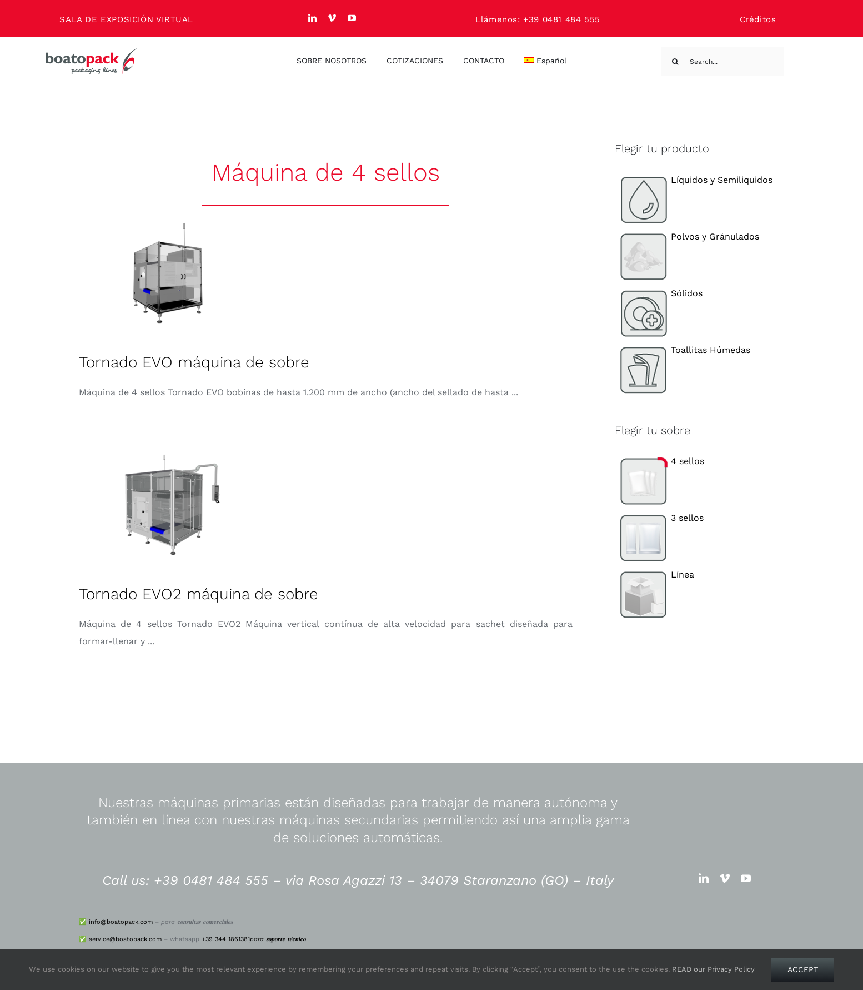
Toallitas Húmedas (682, 350)
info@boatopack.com (121, 922)
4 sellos (659, 461)
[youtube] (352, 18)
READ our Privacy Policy (713, 969)
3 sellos (659, 518)
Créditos (758, 19)
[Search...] (722, 61)
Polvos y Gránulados (687, 236)
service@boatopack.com (125, 939)
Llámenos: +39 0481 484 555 (537, 19)
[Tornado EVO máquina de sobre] (168, 273)
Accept (802, 969)
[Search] (675, 61)
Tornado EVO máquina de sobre (194, 362)
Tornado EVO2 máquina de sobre (198, 594)
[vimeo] (332, 18)
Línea (654, 574)
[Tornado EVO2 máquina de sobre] (168, 505)
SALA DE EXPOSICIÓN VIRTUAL (126, 19)
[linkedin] (312, 18)
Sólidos (659, 293)
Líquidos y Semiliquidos (693, 180)
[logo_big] (91, 52)
